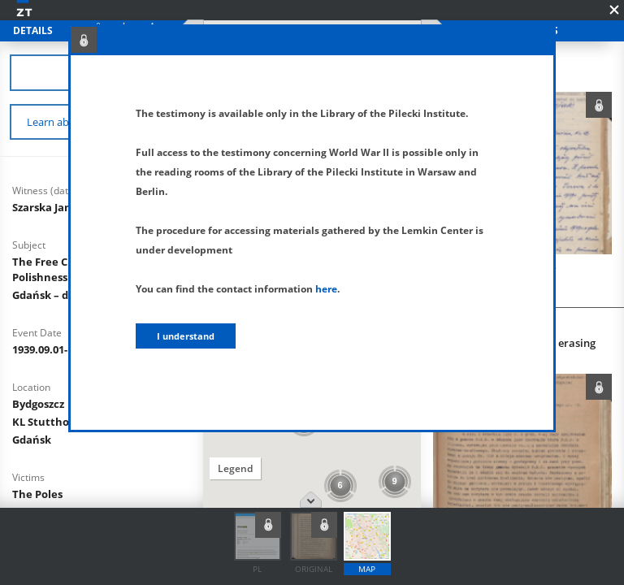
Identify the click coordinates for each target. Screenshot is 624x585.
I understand (185, 336)
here (326, 289)
